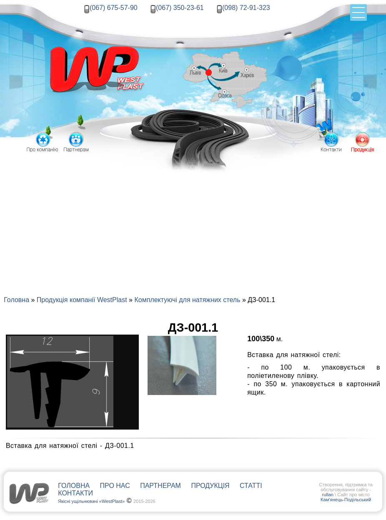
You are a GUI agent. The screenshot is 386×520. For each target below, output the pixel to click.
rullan (327, 494)
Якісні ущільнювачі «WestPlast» (91, 501)
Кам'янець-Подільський (346, 499)
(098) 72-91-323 (246, 7)
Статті (251, 485)
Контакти (75, 493)
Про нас (115, 485)
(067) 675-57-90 (114, 7)
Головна (16, 299)
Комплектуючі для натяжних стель (187, 299)
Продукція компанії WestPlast (82, 299)
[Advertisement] (193, 217)
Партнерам (160, 485)
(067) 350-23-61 (180, 7)
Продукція (210, 485)
